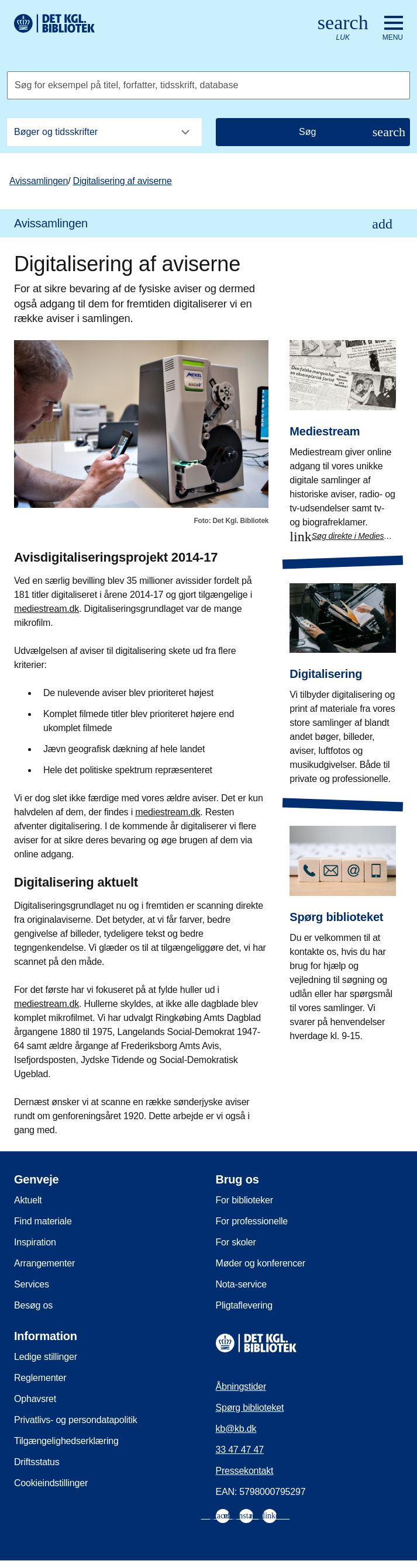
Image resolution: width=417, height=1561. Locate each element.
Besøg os (33, 1305)
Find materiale (43, 1221)
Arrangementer (44, 1263)
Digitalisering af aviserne (122, 181)
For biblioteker (244, 1200)
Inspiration (35, 1242)
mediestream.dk (46, 609)
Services (31, 1284)
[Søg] (313, 132)
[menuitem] (208, 223)
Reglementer (40, 1378)
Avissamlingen (38, 181)
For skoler (236, 1242)
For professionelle (252, 1221)
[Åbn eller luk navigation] (392, 28)
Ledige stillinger (45, 1357)
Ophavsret (35, 1399)
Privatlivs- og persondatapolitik (75, 1420)
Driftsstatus (37, 1462)
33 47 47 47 (240, 1450)
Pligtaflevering (244, 1305)
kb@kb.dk (236, 1429)
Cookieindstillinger (51, 1483)
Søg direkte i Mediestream (354, 536)
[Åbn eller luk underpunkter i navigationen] (382, 224)
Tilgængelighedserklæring (66, 1441)
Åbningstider (241, 1387)
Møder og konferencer (260, 1263)
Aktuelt (28, 1200)
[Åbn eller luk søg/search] (343, 28)
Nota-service (241, 1284)
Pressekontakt (245, 1471)
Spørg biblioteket (250, 1408)
